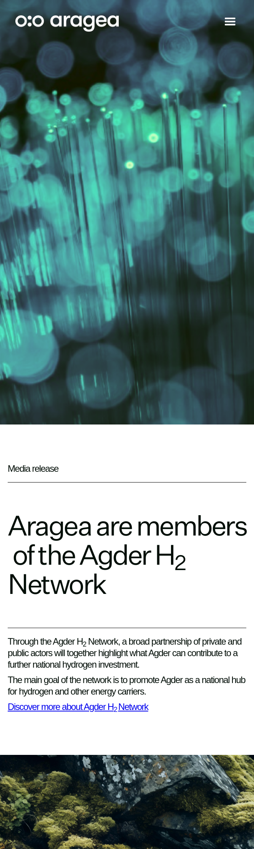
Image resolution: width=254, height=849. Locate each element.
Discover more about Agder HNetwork (78, 706)
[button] (230, 23)
